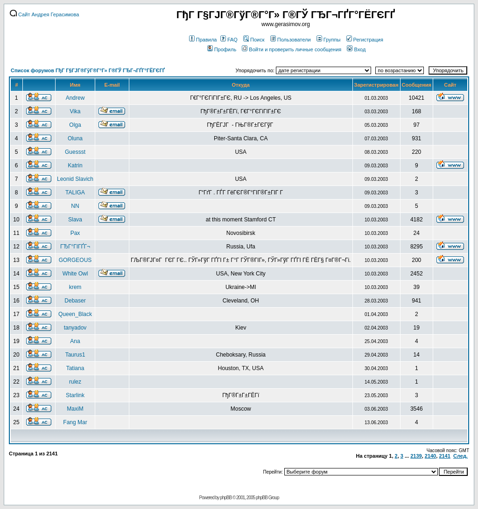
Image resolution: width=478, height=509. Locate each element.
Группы (328, 39)
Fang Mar (75, 422)
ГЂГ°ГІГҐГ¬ (75, 246)
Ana (75, 341)
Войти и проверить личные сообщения (291, 49)
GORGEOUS (75, 260)
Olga (75, 125)
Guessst (75, 152)
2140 (430, 456)
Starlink (75, 395)
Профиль (222, 49)
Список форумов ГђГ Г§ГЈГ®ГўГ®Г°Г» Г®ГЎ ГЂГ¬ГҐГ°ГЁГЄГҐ (88, 70)
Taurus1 (75, 354)
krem (75, 287)
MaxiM (75, 409)
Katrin (75, 165)
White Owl (75, 273)
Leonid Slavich (75, 179)
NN (75, 206)
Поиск (253, 39)
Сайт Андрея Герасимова (44, 14)
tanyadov (75, 327)
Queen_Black (75, 314)
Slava (75, 219)
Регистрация (364, 39)
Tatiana (75, 368)
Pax (75, 233)
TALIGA (75, 192)
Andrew (75, 98)
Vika (75, 111)
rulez (75, 381)
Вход (356, 49)
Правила (203, 39)
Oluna (75, 138)
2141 (444, 456)
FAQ (229, 39)
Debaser (74, 300)
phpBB (226, 497)
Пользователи (290, 39)
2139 (416, 456)
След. (460, 456)
